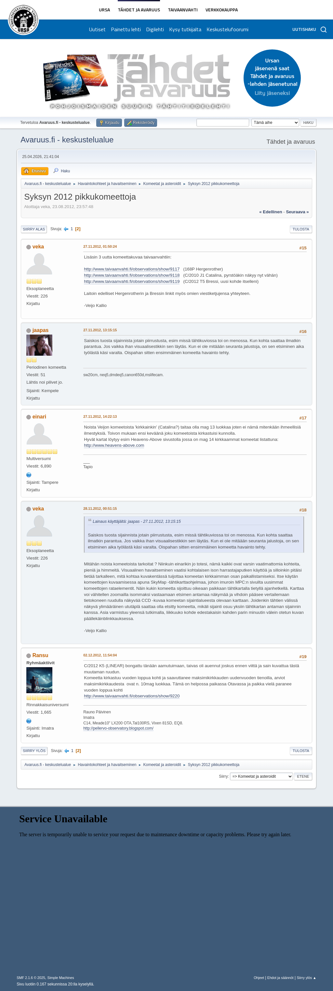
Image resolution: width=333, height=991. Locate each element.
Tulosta (301, 229)
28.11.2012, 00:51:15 (100, 508)
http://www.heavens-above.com (114, 445)
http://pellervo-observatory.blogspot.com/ (118, 728)
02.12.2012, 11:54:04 (100, 655)
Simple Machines (60, 978)
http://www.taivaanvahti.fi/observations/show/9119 (132, 281)
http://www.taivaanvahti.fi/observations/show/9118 (132, 275)
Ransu (40, 655)
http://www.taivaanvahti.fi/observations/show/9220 (132, 696)
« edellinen (270, 211)
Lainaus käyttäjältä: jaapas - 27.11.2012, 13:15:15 (137, 521)
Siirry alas (34, 229)
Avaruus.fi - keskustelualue (66, 139)
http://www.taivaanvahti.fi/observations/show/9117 (132, 269)
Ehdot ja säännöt (280, 978)
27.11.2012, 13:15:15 (100, 330)
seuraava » (297, 211)
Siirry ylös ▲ (306, 978)
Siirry (223, 776)
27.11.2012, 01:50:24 (100, 246)
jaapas (41, 330)
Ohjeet (259, 978)
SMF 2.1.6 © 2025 (31, 978)
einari (40, 416)
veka (38, 246)
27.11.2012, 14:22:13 (100, 416)
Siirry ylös (34, 751)
